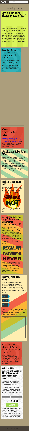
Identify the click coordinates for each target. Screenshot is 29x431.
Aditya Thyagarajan (7, 138)
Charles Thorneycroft (15, 140)
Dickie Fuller (5, 141)
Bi (3, 305)
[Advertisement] (12, 102)
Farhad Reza (16, 141)
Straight (4, 300)
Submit (12, 405)
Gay (3, 296)
